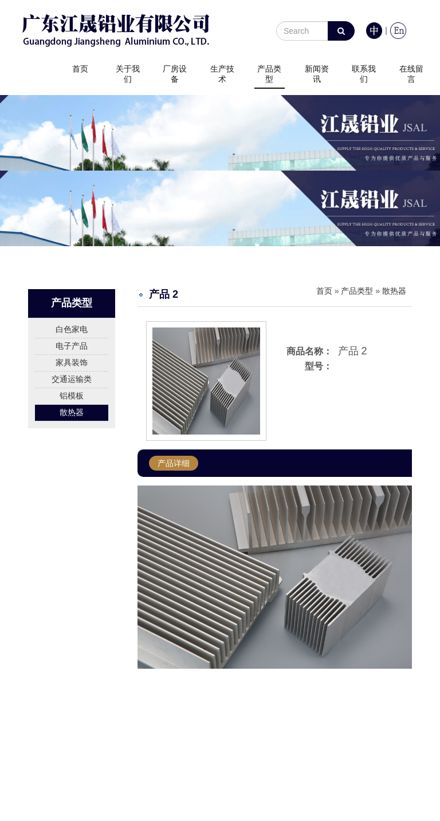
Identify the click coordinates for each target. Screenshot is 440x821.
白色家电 (72, 329)
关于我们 (128, 74)
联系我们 (364, 74)
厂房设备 (175, 74)
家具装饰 (72, 362)
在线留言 (411, 74)
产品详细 (174, 463)
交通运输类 (72, 379)
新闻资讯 (317, 74)
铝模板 (72, 395)
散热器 (72, 412)
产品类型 (269, 74)
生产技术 (222, 74)
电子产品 (72, 345)
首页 (80, 68)
